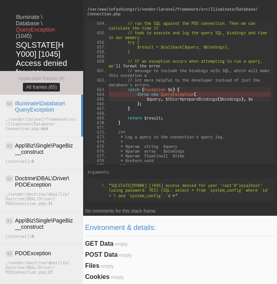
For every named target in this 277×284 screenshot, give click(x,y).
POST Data (101, 254)
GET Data (99, 243)
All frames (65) (41, 87)
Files (92, 265)
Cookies (97, 276)
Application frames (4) (42, 78)
